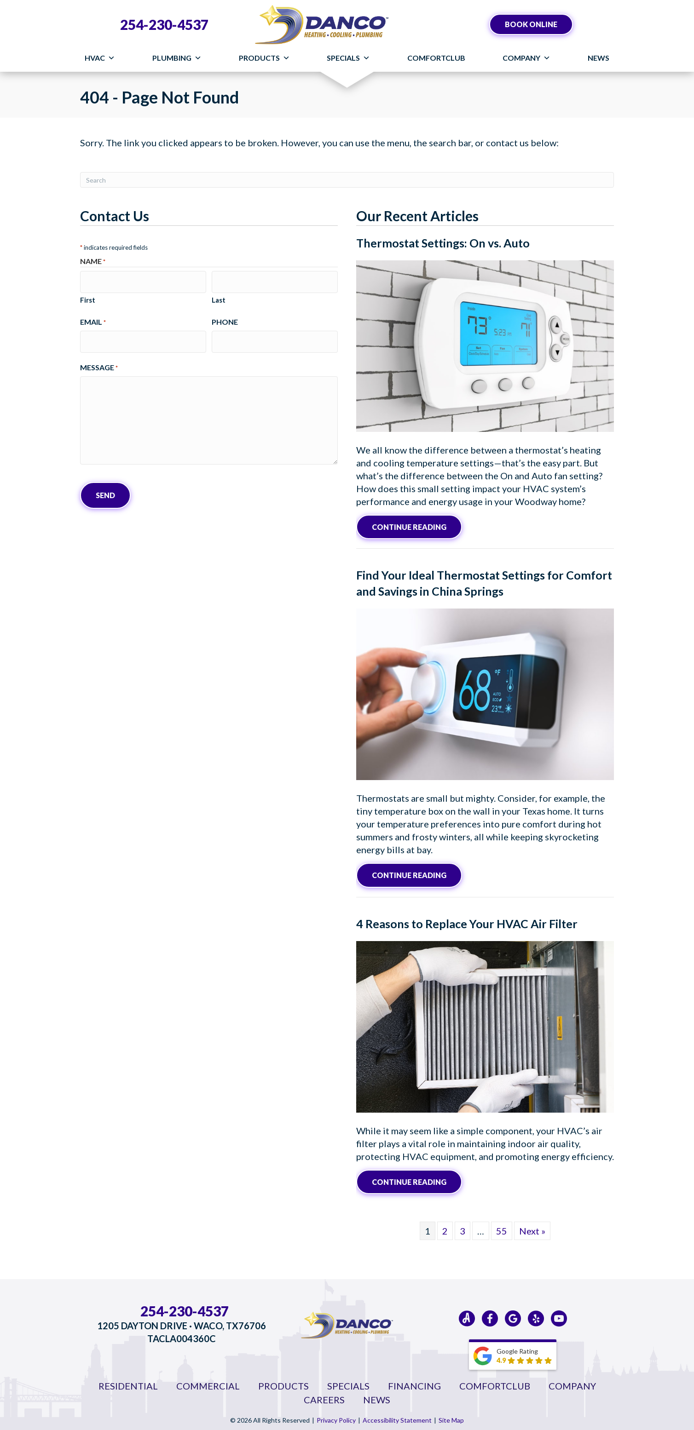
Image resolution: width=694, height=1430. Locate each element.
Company (526, 58)
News (598, 57)
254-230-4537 (164, 24)
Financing (414, 1382)
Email (93, 317)
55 (501, 1227)
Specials (348, 58)
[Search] (347, 180)
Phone (225, 317)
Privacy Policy (336, 1416)
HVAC (100, 58)
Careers (324, 1396)
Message (99, 359)
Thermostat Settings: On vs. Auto (443, 243)
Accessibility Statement (397, 1416)
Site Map (451, 1416)
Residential (128, 1382)
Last (219, 296)
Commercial (208, 1382)
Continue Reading (417, 525)
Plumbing (177, 58)
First (87, 296)
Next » (532, 1227)
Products (264, 58)
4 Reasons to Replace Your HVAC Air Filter (467, 921)
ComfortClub (436, 57)
